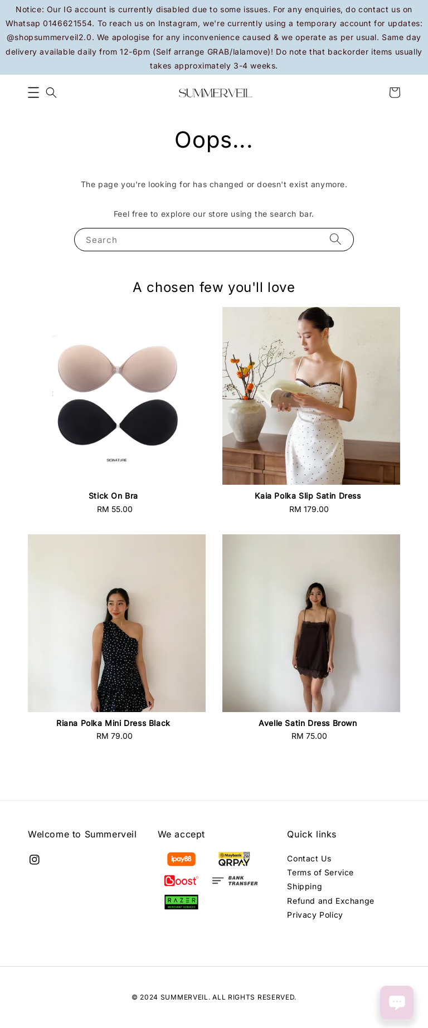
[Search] (335, 239)
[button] (33, 92)
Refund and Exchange (330, 900)
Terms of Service (320, 872)
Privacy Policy (315, 914)
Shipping (304, 886)
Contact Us (309, 858)
